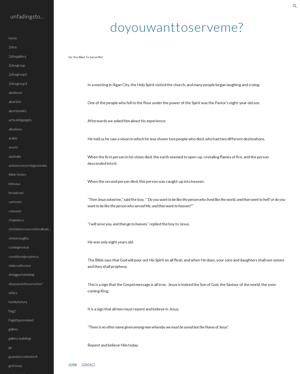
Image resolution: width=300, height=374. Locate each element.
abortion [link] (15, 101)
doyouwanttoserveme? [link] (26, 284)
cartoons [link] (15, 202)
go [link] (10, 347)
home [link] (13, 38)
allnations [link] (15, 129)
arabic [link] (13, 138)
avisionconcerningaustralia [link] (28, 165)
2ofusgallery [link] (17, 56)
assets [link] (13, 147)
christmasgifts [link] (19, 238)
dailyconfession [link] (20, 265)
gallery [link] (13, 329)
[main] (177, 27)
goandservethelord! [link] (23, 356)
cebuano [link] (15, 211)
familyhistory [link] (18, 302)
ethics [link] (13, 293)
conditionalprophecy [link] (24, 256)
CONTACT (88, 364)
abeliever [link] (15, 92)
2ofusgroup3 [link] (18, 83)
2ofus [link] (13, 47)
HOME (73, 364)
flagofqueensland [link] (21, 320)
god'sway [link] (15, 365)
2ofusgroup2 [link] (18, 74)
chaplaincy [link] (16, 220)
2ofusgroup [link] (17, 65)
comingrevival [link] (19, 247)
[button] (295, 6)
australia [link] (15, 156)
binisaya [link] (14, 184)
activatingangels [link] (20, 120)
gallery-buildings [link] (20, 338)
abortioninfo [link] (17, 111)
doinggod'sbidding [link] (21, 274)
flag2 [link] (12, 311)
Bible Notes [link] (17, 174)
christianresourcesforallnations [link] (30, 229)
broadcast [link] (16, 193)
